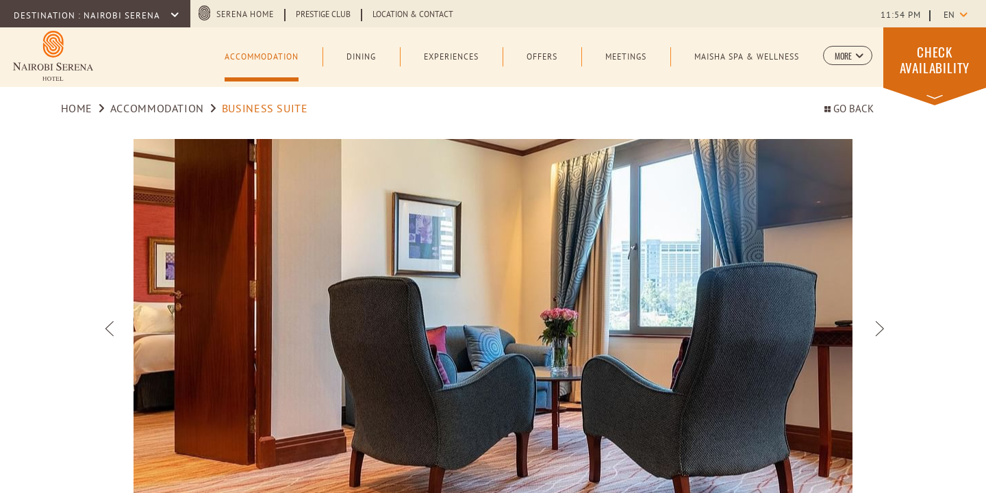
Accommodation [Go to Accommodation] (157, 109)
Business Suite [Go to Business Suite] (265, 109)
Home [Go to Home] (77, 109)
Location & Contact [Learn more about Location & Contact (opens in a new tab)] (412, 15)
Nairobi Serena (123, 16)
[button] (847, 55)
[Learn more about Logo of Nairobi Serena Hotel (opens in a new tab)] (53, 56)
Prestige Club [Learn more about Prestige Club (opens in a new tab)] (323, 15)
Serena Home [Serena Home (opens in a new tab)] (245, 15)
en (949, 15)
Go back (849, 109)
